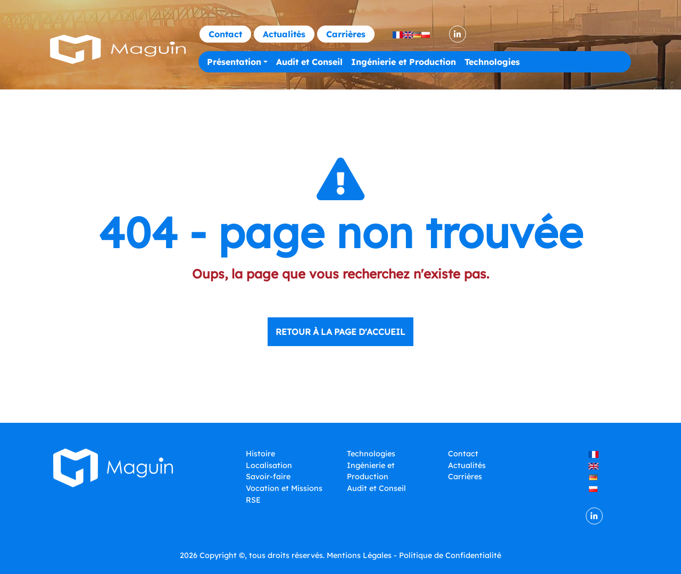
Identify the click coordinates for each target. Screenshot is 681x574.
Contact (225, 34)
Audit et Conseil (309, 61)
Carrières (346, 34)
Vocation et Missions (284, 488)
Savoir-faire (268, 476)
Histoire (260, 453)
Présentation (234, 61)
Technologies (492, 61)
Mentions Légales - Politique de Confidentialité (414, 555)
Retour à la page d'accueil (340, 331)
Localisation (269, 465)
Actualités (284, 34)
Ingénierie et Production (403, 61)
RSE (253, 500)
